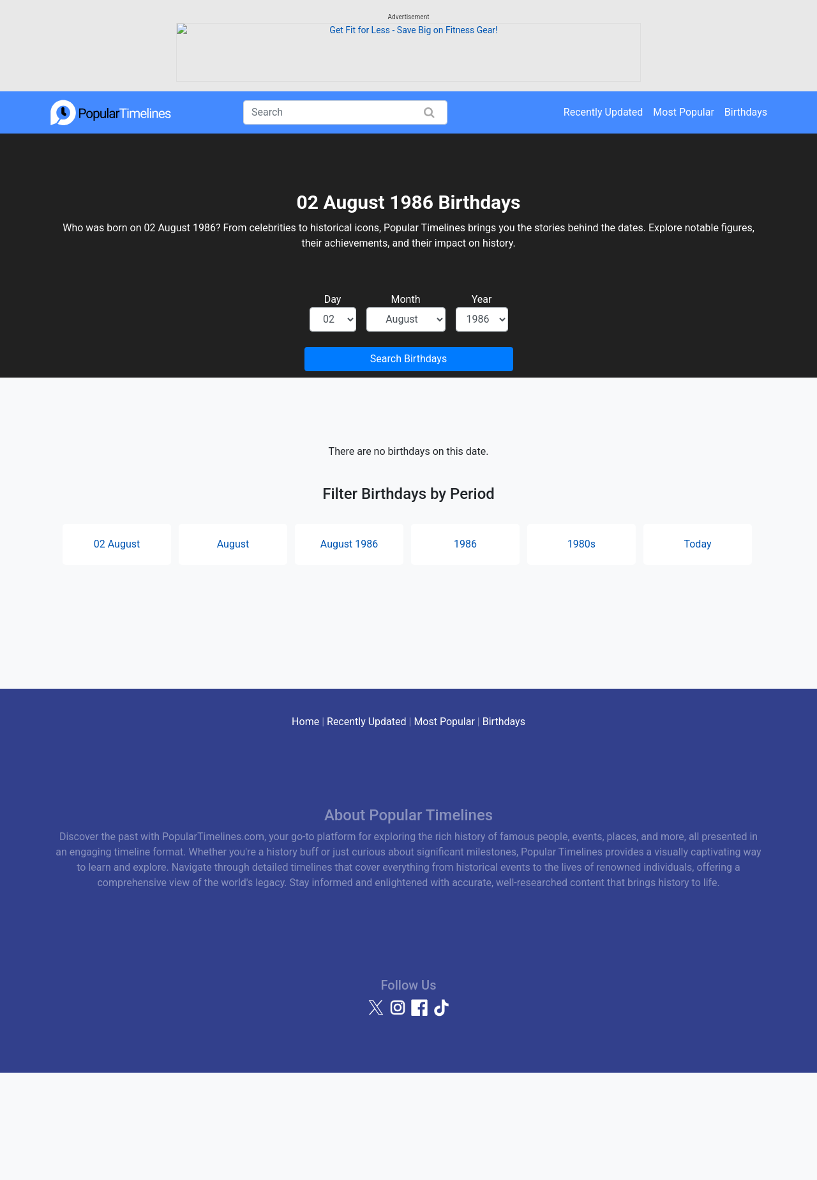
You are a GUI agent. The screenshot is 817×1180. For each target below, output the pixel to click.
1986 (465, 651)
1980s (581, 651)
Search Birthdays (408, 465)
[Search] (345, 219)
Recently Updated (603, 219)
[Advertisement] (408, 99)
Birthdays (745, 219)
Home (305, 828)
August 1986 (349, 651)
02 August (117, 651)
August (233, 651)
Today (697, 651)
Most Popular (683, 219)
